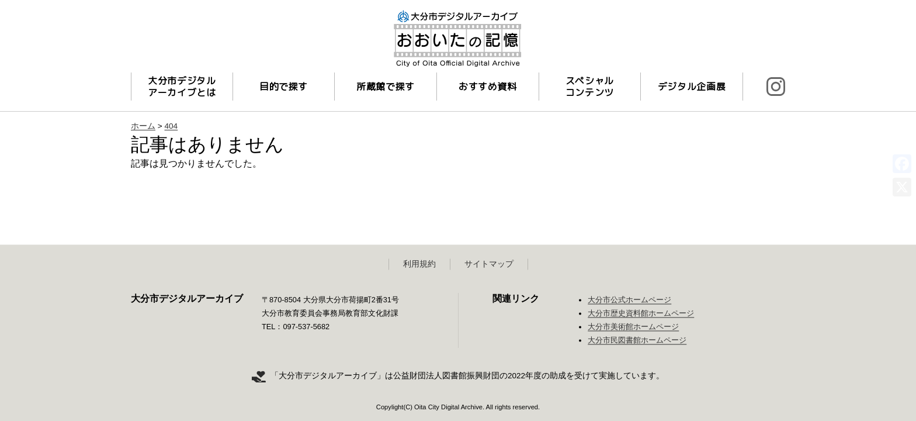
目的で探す (283, 86)
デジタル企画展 (692, 86)
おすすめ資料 (488, 86)
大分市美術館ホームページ (633, 327)
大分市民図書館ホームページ (637, 340)
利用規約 (419, 264)
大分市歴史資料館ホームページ (641, 313)
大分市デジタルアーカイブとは (182, 86)
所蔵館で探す (385, 86)
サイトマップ (488, 264)
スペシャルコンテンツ (589, 86)
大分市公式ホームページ (629, 300)
